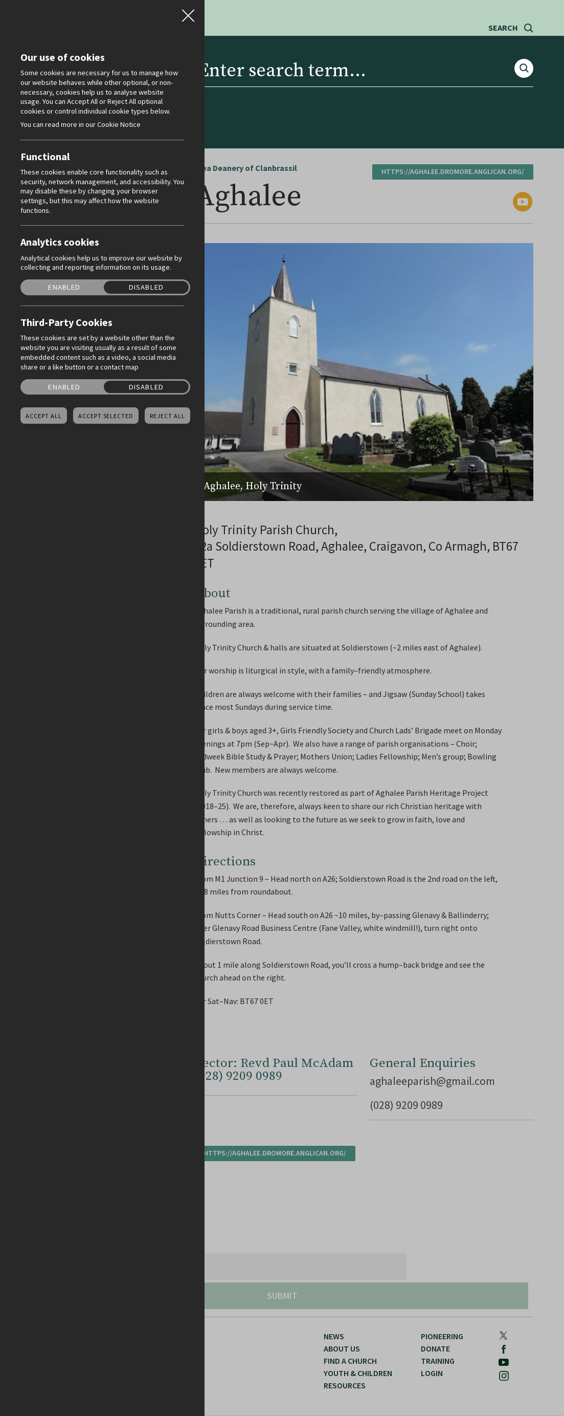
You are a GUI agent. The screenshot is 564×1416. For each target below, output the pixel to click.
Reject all (167, 416)
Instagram (528, 57)
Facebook (480, 57)
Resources (330, 90)
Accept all (44, 416)
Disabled (146, 287)
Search (503, 28)
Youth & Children (253, 90)
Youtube (503, 57)
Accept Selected (105, 416)
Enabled (64, 287)
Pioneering (393, 90)
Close (188, 12)
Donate (450, 90)
